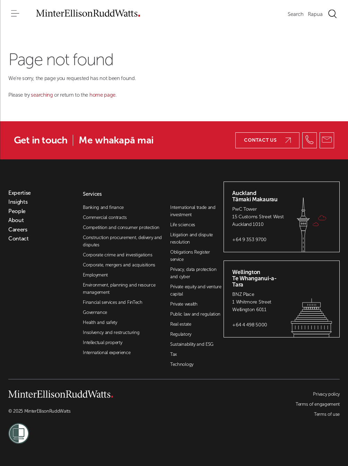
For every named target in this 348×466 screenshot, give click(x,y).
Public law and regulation (195, 314)
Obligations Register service (190, 255)
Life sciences (182, 224)
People (17, 211)
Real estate (180, 324)
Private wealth (184, 304)
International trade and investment (193, 211)
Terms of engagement (318, 404)
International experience (106, 352)
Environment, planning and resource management (119, 288)
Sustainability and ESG (192, 344)
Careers (17, 230)
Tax (173, 354)
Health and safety (100, 322)
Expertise (19, 193)
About (16, 220)
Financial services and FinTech (112, 302)
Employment (95, 275)
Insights (17, 202)
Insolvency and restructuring (111, 332)
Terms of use (327, 414)
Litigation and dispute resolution (191, 238)
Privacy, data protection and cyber (193, 273)
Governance (95, 312)
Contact (18, 239)
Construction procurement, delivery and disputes (122, 241)
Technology (181, 364)
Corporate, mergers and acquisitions (119, 264)
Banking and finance (103, 207)
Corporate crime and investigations (117, 254)
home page (102, 95)
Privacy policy (326, 394)
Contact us (267, 140)
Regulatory (180, 334)
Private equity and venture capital (195, 290)
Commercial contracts (105, 217)
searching (42, 95)
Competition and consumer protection (121, 227)
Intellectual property (102, 342)
